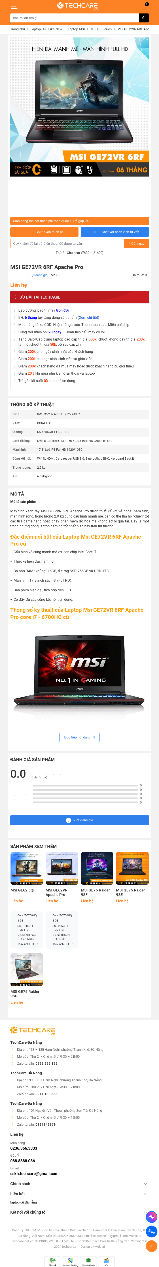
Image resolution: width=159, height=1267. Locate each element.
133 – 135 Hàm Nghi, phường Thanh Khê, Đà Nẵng (66, 1050)
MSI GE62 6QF (23, 890)
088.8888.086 (22, 1160)
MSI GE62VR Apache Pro (57, 892)
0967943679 (46, 1125)
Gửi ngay (136, 244)
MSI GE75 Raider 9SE (130, 892)
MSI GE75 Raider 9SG (25, 994)
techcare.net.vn (22, 1241)
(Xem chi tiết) (88, 317)
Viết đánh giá (79, 820)
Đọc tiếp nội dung (79, 737)
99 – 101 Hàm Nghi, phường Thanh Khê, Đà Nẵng (65, 1080)
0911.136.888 (46, 1094)
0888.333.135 (46, 1064)
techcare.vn (70, 1246)
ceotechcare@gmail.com (110, 1236)
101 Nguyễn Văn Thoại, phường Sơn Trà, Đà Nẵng (65, 1111)
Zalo (151, 1232)
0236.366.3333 (23, 1148)
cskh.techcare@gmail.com (34, 1173)
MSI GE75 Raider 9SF (95, 892)
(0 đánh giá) (40, 275)
